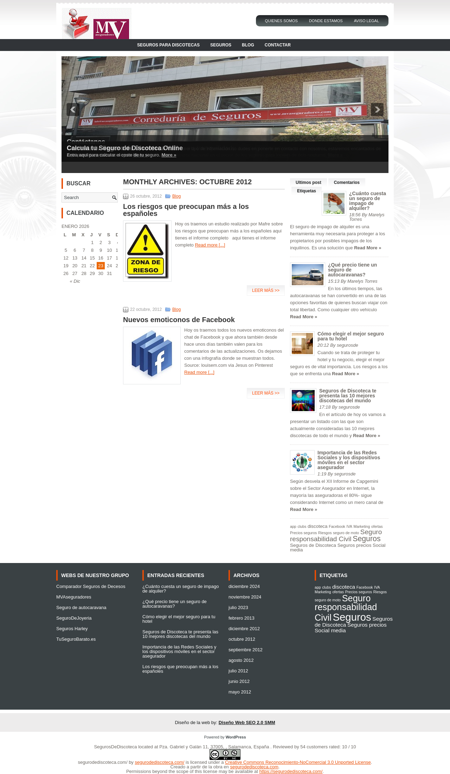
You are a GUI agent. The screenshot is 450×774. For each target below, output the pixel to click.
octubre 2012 (242, 639)
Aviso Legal (366, 21)
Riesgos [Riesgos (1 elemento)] (325, 533)
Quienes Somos (281, 21)
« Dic (75, 281)
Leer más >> (265, 290)
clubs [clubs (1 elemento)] (301, 526)
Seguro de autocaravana (81, 607)
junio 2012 (239, 681)
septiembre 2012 (246, 649)
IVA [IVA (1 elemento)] (349, 526)
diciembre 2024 (244, 586)
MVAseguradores (73, 597)
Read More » (367, 247)
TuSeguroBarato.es (76, 639)
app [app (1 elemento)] (293, 526)
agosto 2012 (241, 660)
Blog (248, 45)
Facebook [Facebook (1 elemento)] (337, 526)
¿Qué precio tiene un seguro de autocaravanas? (174, 604)
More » (169, 155)
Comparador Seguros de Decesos (91, 586)
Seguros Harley (72, 628)
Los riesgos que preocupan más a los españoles (186, 210)
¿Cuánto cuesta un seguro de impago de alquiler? (367, 201)
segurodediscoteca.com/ (103, 762)
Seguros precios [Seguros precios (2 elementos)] (355, 545)
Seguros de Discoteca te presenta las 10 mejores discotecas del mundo (348, 395)
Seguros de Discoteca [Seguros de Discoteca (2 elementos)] (313, 545)
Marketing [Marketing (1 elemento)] (362, 526)
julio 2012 (238, 670)
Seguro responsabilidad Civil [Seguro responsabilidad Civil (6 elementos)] (336, 535)
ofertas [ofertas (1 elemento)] (377, 526)
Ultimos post (308, 182)
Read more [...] (210, 245)
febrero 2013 (242, 618)
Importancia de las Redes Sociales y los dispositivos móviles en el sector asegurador (348, 460)
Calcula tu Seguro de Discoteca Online (125, 148)
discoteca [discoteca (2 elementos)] (318, 526)
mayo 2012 (240, 692)
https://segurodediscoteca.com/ (291, 771)
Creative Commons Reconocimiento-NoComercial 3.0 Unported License (298, 762)
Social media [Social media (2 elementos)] (330, 630)
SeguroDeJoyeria (73, 618)
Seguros (220, 45)
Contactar (278, 45)
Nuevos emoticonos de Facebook (179, 320)
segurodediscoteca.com (254, 766)
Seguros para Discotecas (168, 45)
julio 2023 (238, 607)
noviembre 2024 (245, 597)
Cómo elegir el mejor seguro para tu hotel (350, 336)
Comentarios (347, 182)
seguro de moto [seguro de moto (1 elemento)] (346, 533)
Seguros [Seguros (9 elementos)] (366, 539)
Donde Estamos (326, 21)
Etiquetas (306, 190)
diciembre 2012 (244, 628)
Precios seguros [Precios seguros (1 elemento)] (303, 533)
